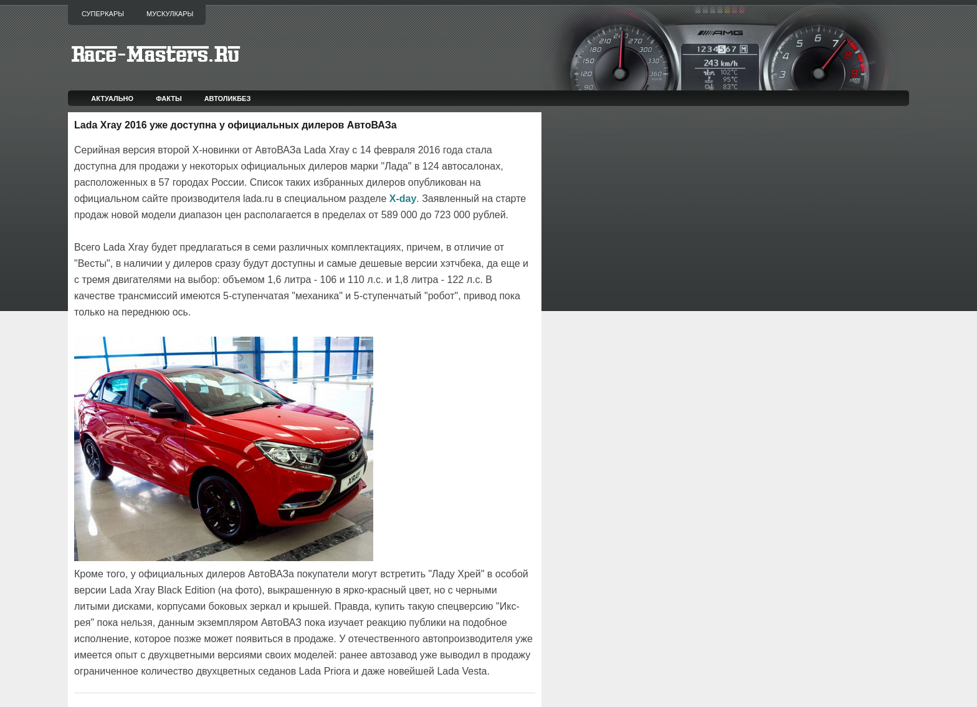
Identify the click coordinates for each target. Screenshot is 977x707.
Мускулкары (169, 13)
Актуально (112, 98)
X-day (403, 198)
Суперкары (103, 13)
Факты (169, 98)
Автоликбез (227, 98)
